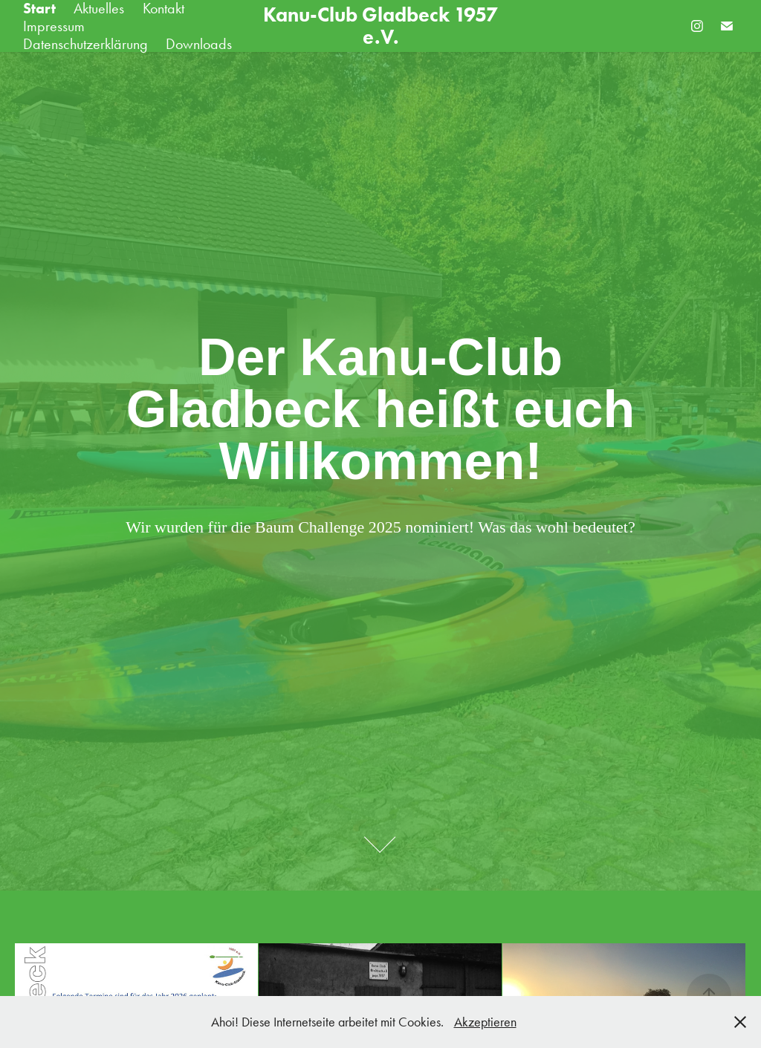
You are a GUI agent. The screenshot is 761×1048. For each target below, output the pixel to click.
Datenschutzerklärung (85, 44)
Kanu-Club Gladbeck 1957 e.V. (382, 25)
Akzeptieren (485, 1022)
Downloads (199, 44)
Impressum (54, 26)
